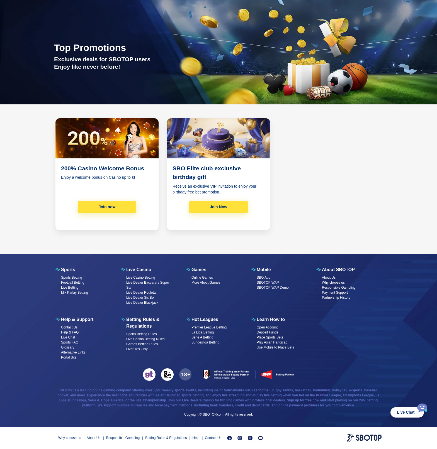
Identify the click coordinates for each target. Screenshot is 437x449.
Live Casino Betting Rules (145, 339)
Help (196, 438)
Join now (107, 207)
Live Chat (405, 412)
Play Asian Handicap (272, 342)
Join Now (218, 207)
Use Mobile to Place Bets (275, 347)
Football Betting (72, 282)
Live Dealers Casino (198, 400)
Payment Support (335, 293)
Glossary (67, 347)
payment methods (178, 405)
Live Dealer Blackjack (142, 303)
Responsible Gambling (339, 287)
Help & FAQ (70, 332)
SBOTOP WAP (268, 282)
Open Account (267, 327)
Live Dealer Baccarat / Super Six (147, 285)
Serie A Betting (202, 337)
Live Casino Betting (140, 277)
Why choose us (333, 282)
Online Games (202, 277)
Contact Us (69, 327)
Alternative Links (73, 352)
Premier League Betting (209, 327)
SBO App (263, 277)
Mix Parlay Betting (74, 293)
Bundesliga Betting (205, 342)
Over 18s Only (137, 349)
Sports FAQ (69, 342)
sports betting (192, 395)
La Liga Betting (202, 332)
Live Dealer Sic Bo (140, 298)
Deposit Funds (267, 332)
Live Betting (70, 287)
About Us (329, 277)
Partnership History (336, 298)
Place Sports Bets (270, 337)
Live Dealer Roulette (141, 293)
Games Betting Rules (142, 344)
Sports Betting (71, 277)
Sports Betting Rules (141, 334)
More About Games (205, 282)
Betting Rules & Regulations (166, 438)
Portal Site (68, 357)
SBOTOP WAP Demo (273, 287)
